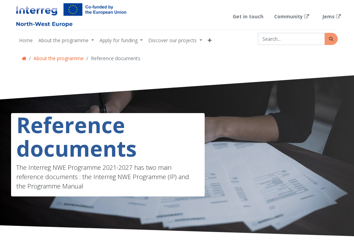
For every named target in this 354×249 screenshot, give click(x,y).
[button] (209, 40)
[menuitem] (26, 40)
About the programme (59, 58)
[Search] (331, 39)
